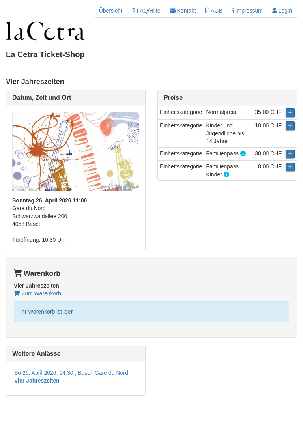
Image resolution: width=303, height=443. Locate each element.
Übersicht (110, 10)
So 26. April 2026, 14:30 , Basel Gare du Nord (71, 377)
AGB (214, 10)
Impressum (247, 10)
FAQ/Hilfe (146, 10)
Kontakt (183, 10)
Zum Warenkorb (37, 293)
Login (282, 10)
